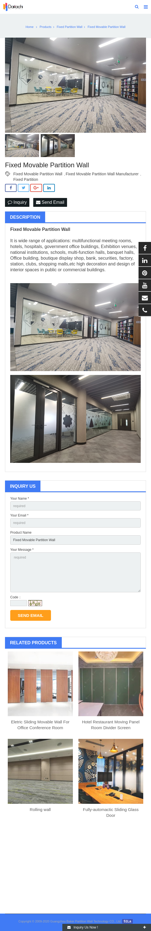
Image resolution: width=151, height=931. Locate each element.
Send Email (50, 202)
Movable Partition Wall (46, 229)
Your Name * (19, 498)
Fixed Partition (25, 179)
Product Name (21, 532)
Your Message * (22, 550)
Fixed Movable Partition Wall (37, 174)
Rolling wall (40, 809)
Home (29, 26)
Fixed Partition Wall (70, 26)
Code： (16, 597)
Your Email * (19, 515)
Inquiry (17, 202)
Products (46, 26)
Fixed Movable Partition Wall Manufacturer (102, 174)
